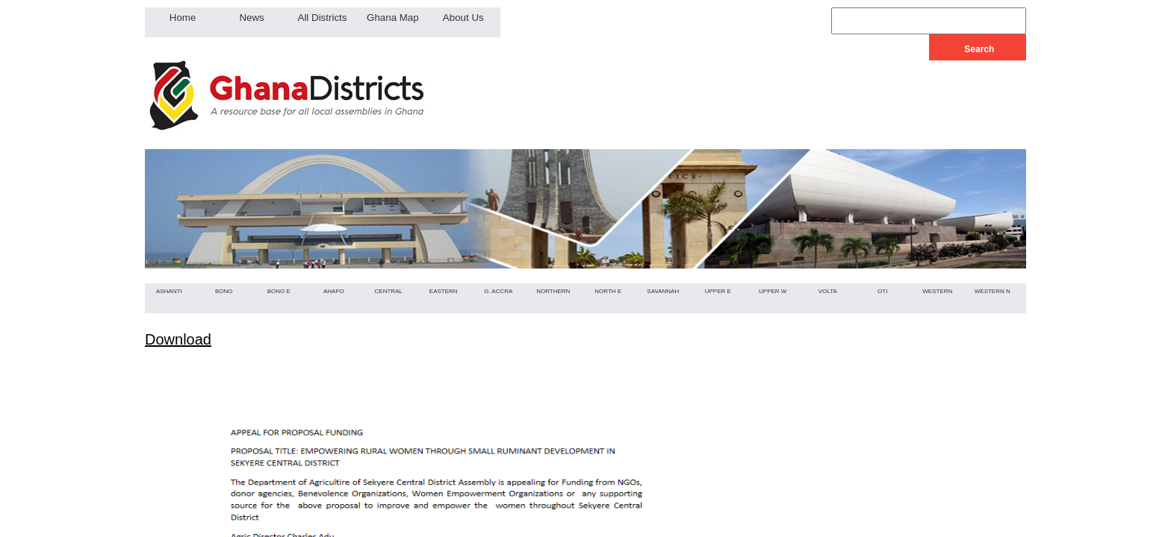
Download (178, 339)
